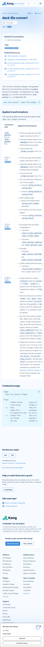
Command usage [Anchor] (11, 386)
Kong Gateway (28, 558)
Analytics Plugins (9, 584)
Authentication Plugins (10, 587)
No (13, 455)
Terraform (27, 590)
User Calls (6, 617)
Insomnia (26, 567)
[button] (39, 102)
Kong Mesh (27, 564)
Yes (5, 455)
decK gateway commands (16, 56)
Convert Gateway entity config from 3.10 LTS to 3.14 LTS (23, 75)
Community (7, 604)
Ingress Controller (29, 573)
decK (9, 13)
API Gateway (7, 561)
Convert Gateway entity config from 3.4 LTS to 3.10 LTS (23, 70)
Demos (5, 614)
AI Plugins (6, 581)
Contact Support (9, 506)
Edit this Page (21, 463)
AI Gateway (7, 564)
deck (9, 27)
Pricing (5, 573)
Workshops (7, 620)
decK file (15, 13)
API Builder (6, 570)
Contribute (8, 490)
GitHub (5, 611)
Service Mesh (8, 567)
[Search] (28, 3)
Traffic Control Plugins (11, 593)
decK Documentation (13, 40)
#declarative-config (11, 48)
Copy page (8, 23)
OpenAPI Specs (29, 570)
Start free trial (12, 544)
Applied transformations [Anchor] (15, 112)
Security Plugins (8, 590)
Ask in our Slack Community (13, 503)
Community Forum (9, 607)
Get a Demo (27, 544)
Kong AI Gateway (29, 561)
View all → (6, 596)
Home (4, 13)
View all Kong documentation (12, 468)
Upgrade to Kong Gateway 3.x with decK (22, 59)
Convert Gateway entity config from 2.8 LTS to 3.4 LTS (23, 64)
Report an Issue (8, 463)
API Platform (7, 558)
